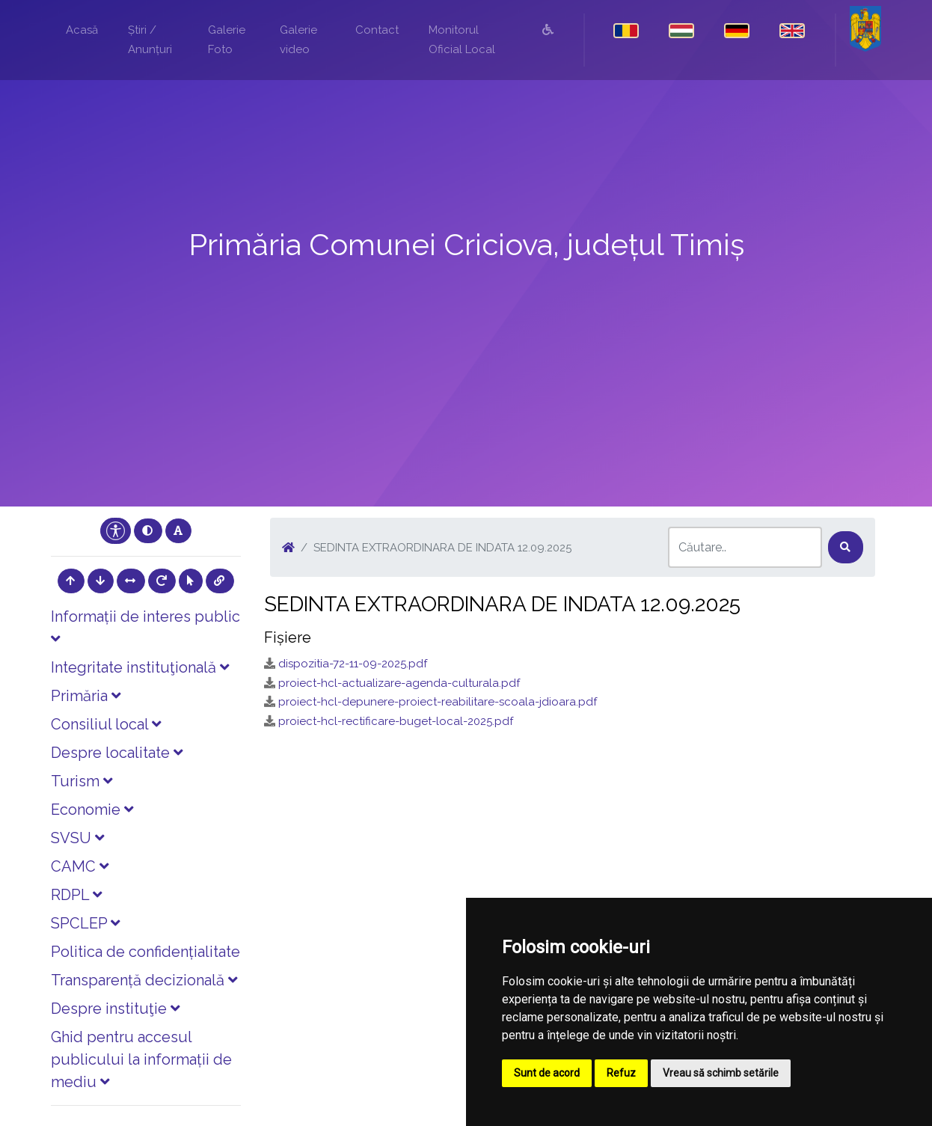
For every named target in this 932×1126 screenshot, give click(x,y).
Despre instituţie (115, 1009)
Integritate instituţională (140, 667)
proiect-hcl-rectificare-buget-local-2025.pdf (395, 721)
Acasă (82, 30)
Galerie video (298, 39)
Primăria (85, 696)
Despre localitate (117, 753)
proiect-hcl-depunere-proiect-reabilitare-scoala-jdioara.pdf (437, 702)
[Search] (745, 547)
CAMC (79, 866)
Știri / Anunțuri (150, 39)
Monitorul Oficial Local (462, 39)
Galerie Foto (226, 39)
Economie (92, 810)
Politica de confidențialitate (145, 952)
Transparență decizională (144, 980)
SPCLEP (85, 923)
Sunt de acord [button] (547, 1073)
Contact (377, 30)
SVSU (77, 838)
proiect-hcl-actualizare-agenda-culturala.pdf (399, 683)
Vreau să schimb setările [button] (721, 1073)
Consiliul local (106, 724)
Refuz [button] (621, 1073)
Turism (81, 781)
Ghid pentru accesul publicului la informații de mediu (141, 1059)
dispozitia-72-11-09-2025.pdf (352, 663)
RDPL (76, 895)
